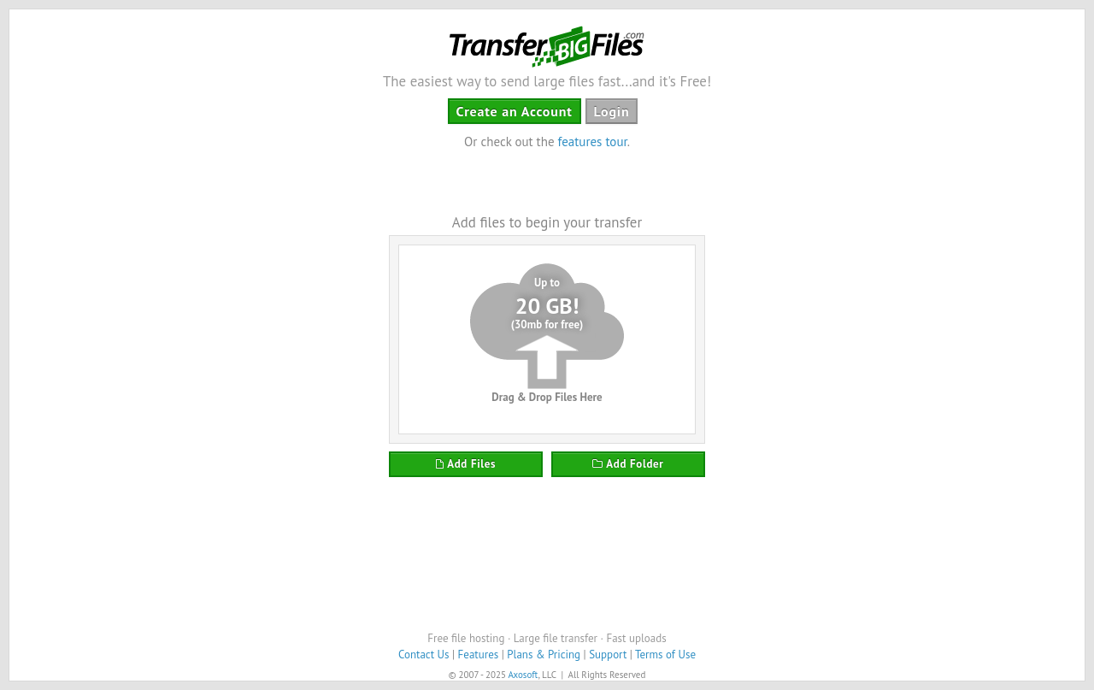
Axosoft (523, 675)
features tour (592, 141)
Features (478, 654)
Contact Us (424, 654)
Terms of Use (665, 654)
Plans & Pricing (543, 654)
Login (612, 111)
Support (607, 654)
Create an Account (514, 111)
